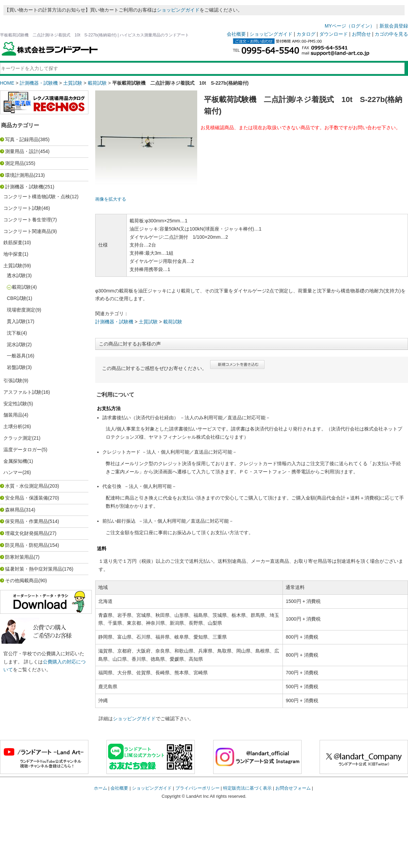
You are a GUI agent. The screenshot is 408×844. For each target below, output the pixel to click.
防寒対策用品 (19, 557)
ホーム (100, 788)
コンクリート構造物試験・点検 (36, 196)
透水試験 (16, 275)
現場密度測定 (21, 310)
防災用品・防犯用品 (26, 545)
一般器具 (16, 355)
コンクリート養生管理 (27, 219)
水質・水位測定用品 (26, 486)
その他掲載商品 (21, 580)
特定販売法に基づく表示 (247, 788)
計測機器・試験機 (39, 83)
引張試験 (12, 380)
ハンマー (12, 472)
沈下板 (14, 333)
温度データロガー (22, 449)
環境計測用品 (19, 175)
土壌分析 (12, 426)
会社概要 (236, 34)
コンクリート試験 (22, 208)
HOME (7, 83)
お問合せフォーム (293, 788)
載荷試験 (97, 83)
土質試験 (72, 83)
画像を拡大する (110, 199)
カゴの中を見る (391, 34)
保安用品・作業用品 (26, 521)
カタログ (306, 34)
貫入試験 (16, 321)
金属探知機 (15, 461)
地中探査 (12, 254)
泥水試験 (16, 344)
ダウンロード (333, 34)
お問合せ (361, 34)
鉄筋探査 (12, 242)
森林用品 (14, 509)
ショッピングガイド (178, 10)
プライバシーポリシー (197, 788)
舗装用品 (12, 415)
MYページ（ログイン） (350, 26)
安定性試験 (15, 403)
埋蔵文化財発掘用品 (26, 533)
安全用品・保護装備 (26, 498)
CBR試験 (17, 298)
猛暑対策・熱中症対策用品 (33, 569)
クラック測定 (17, 438)
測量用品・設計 (21, 151)
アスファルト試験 (22, 392)
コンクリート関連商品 (27, 231)
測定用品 (14, 163)
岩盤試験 (16, 367)
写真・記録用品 (21, 139)
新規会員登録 (393, 26)
